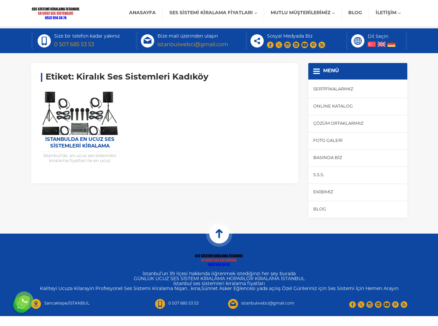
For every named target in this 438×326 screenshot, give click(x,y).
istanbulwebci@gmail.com (192, 45)
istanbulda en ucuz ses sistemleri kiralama (80, 143)
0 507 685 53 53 (74, 45)
